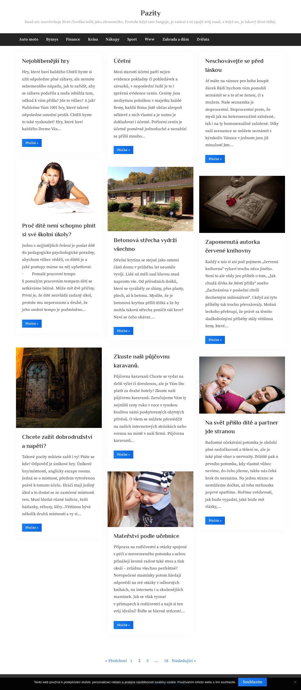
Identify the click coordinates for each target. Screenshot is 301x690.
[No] (295, 682)
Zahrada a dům (176, 39)
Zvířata (203, 39)
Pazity (151, 13)
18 (166, 661)
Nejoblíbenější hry (46, 61)
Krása (93, 39)
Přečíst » (34, 145)
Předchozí (117, 661)
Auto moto (28, 39)
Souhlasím (252, 682)
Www (150, 39)
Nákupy (112, 39)
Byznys (52, 39)
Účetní (122, 61)
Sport (132, 39)
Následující (182, 661)
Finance (73, 39)
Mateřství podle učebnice (147, 536)
